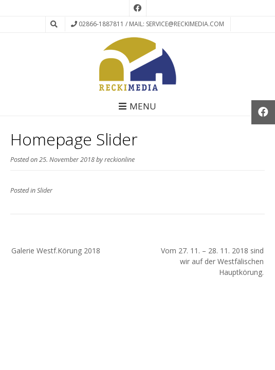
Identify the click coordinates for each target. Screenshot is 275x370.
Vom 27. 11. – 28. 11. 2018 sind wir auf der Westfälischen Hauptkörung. (212, 261)
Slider (44, 190)
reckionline (119, 159)
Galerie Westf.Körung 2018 (55, 250)
